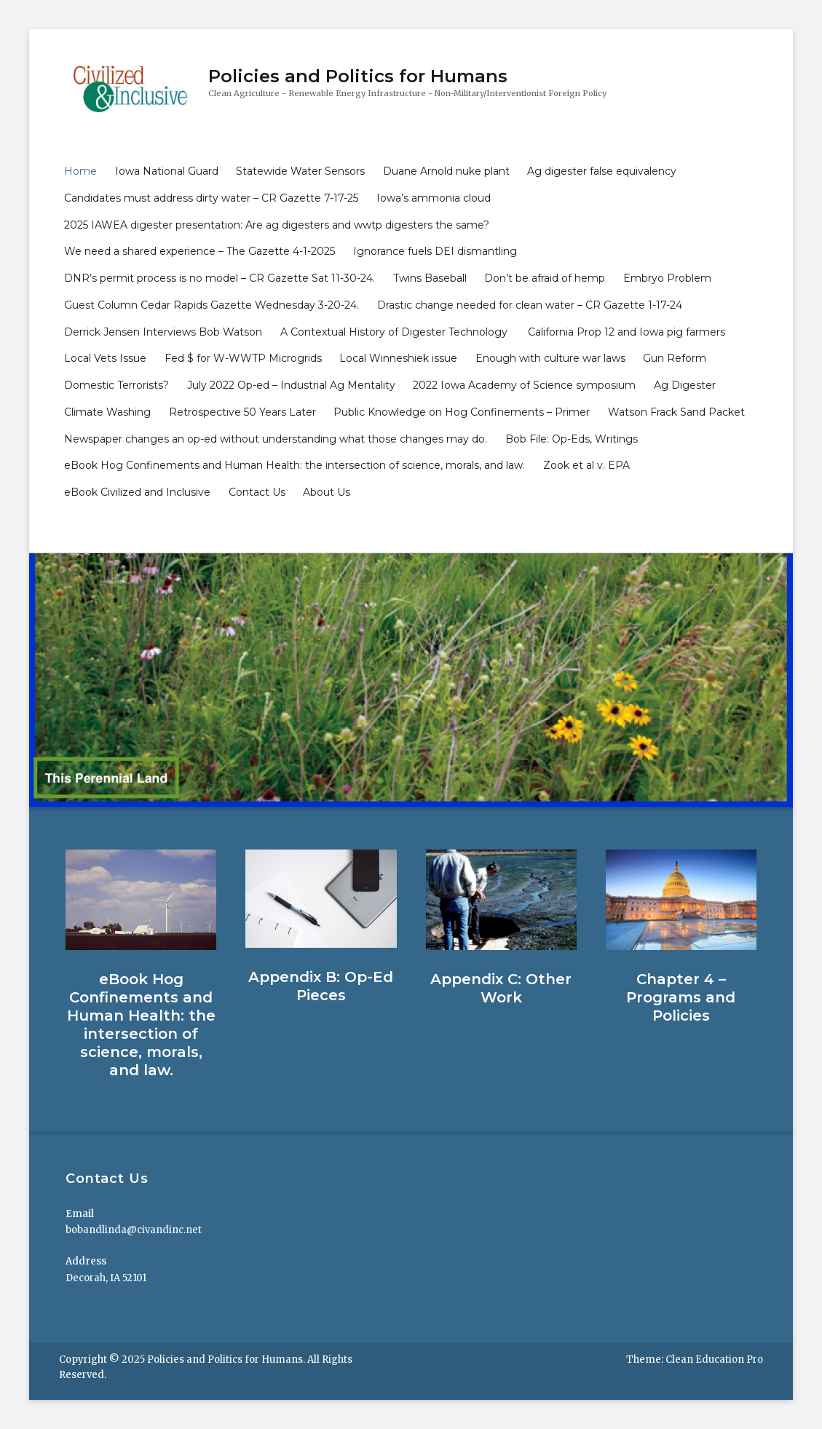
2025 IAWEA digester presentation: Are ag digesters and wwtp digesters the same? (276, 224)
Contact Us (257, 492)
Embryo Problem (667, 278)
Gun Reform (674, 358)
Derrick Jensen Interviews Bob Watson (163, 332)
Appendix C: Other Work (501, 988)
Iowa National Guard (166, 171)
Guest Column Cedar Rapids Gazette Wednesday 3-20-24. (211, 305)
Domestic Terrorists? (116, 385)
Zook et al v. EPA (586, 465)
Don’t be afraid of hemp (544, 278)
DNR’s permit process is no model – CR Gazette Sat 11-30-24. (219, 278)
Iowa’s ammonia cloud (433, 198)
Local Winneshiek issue (398, 358)
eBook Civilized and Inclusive (137, 492)
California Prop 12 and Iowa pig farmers (626, 332)
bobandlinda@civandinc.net (134, 1230)
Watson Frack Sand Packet (676, 412)
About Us (326, 492)
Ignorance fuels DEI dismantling (435, 251)
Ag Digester (685, 385)
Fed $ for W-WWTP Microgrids (243, 358)
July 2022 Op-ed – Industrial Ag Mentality (291, 385)
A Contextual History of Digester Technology (395, 332)
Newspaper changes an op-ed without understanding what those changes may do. (275, 439)
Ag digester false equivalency (601, 171)
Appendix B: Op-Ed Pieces (320, 986)
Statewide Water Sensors (300, 171)
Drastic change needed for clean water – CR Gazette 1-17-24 (529, 305)
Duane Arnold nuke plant (446, 171)
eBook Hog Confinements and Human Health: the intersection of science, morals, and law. (294, 465)
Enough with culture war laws (550, 358)
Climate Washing (107, 412)
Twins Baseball (430, 278)
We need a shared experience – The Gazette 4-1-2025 (199, 251)
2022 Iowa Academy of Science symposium (524, 385)
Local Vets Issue (105, 358)
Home (80, 171)
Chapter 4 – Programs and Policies (680, 997)
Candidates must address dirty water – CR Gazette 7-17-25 (211, 198)
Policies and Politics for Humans (357, 76)
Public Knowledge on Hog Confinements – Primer (461, 412)
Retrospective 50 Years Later (242, 412)
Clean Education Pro (714, 1359)
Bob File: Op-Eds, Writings (571, 439)
